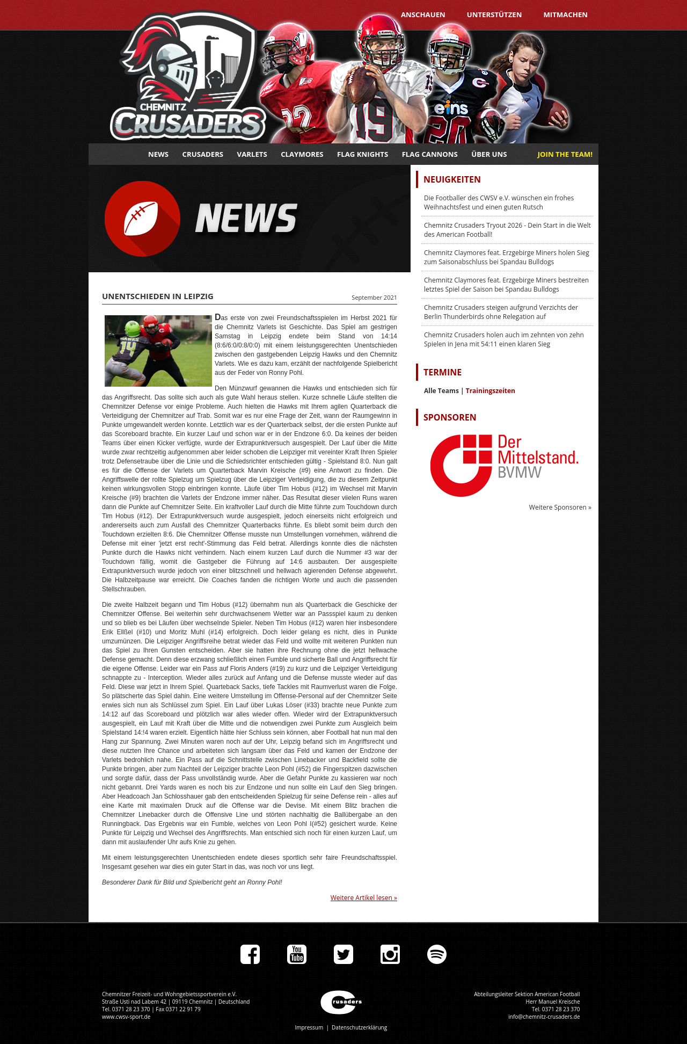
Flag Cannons (430, 154)
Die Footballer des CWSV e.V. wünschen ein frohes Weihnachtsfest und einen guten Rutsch (499, 202)
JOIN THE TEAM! (565, 154)
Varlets (252, 154)
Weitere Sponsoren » (560, 507)
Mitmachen (565, 14)
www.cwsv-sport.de (126, 1016)
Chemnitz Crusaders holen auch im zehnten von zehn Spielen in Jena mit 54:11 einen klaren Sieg (504, 339)
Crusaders (203, 154)
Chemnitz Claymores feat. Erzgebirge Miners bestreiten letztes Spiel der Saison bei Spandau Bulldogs (506, 285)
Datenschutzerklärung (359, 1027)
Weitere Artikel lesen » (364, 897)
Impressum (309, 1027)
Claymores (302, 154)
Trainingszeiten (490, 390)
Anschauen (423, 14)
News (158, 154)
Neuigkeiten (452, 179)
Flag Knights (362, 154)
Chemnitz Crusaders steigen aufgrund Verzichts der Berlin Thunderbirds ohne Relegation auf (501, 312)
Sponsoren (450, 417)
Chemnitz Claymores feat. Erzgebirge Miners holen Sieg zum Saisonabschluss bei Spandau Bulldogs (506, 257)
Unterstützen (494, 14)
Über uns (489, 154)
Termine (442, 372)
